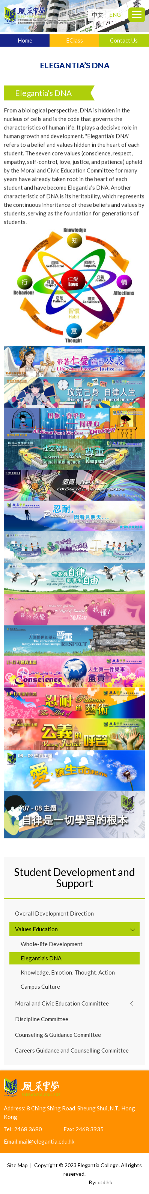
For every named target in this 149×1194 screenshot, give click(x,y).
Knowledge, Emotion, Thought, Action (68, 972)
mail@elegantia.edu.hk (46, 1141)
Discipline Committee (41, 1019)
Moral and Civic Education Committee (62, 1003)
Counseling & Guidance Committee (58, 1034)
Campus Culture (40, 986)
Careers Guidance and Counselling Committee (72, 1050)
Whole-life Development (52, 944)
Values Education (36, 929)
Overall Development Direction (54, 913)
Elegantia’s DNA (41, 958)
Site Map (17, 1165)
